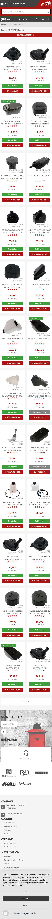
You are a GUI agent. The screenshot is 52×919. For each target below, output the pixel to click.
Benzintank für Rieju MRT (39, 176)
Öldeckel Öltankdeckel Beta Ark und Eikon (12, 286)
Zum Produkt (12, 91)
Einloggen (6, 830)
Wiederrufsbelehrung (10, 867)
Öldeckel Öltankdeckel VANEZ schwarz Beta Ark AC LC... (39, 612)
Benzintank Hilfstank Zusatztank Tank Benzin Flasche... (12, 503)
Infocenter (6, 856)
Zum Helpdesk (26, 754)
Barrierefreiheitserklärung (12, 860)
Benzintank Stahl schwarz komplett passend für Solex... (39, 231)
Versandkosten (8, 843)
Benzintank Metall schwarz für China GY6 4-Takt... (12, 68)
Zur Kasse (6, 834)
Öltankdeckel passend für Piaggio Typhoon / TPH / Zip (12, 177)
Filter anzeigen (26, 35)
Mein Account (7, 823)
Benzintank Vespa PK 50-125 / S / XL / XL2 (39, 340)
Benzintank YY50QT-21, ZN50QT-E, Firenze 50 (39, 68)
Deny (26, 891)
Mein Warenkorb (8, 826)
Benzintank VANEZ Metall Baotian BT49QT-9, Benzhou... (39, 558)
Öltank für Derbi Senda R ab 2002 (12, 340)
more (26, 906)
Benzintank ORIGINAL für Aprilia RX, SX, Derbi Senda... (39, 394)
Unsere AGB (7, 864)
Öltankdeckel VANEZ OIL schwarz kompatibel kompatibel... (12, 612)
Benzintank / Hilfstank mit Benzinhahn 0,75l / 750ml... (40, 503)
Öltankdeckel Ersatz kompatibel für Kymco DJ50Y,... (39, 122)
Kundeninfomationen (10, 847)
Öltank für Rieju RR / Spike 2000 (39, 286)
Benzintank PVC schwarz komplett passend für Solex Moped (12, 231)
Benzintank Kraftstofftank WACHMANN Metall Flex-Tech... (40, 666)
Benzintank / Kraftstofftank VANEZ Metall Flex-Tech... (12, 558)
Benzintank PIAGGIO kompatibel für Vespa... (39, 449)
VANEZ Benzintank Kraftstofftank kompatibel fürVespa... (12, 666)
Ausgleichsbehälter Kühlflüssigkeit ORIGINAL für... (12, 394)
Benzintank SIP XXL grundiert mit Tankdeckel (12, 122)
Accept (26, 898)
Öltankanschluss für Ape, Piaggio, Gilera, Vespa (12, 449)
